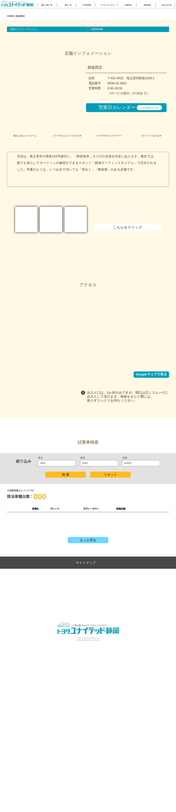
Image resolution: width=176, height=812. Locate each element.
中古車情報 (85, 4)
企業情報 (126, 4)
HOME (10, 16)
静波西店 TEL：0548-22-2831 (126, 633)
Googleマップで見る (151, 449)
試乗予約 (157, 632)
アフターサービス (105, 4)
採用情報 (145, 4)
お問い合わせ (164, 4)
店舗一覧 (46, 4)
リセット (110, 588)
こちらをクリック (149, 113)
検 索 (65, 588)
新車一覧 (66, 4)
